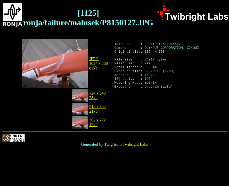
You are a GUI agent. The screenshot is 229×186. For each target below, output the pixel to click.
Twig (108, 144)
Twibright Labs (135, 144)
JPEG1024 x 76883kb (98, 63)
